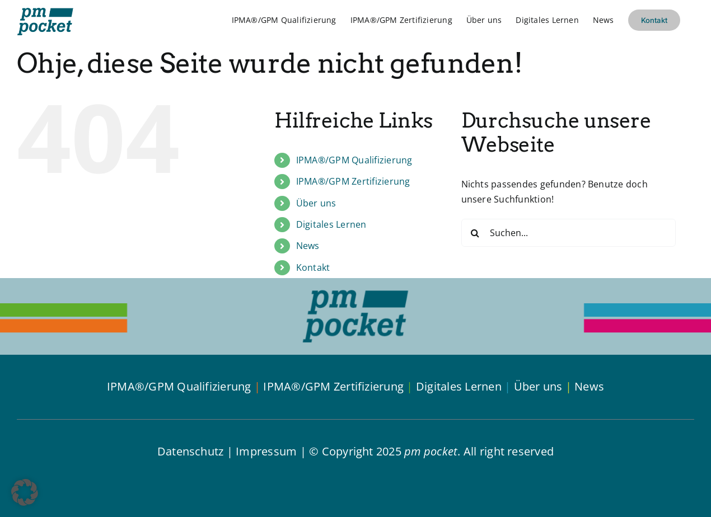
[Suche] (475, 233)
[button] (24, 492)
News (308, 245)
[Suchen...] (568, 233)
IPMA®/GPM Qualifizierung (354, 160)
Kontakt (313, 267)
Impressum (266, 451)
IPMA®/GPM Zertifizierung (353, 181)
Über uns (316, 203)
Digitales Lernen (331, 224)
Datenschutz (190, 451)
